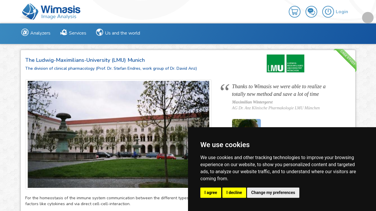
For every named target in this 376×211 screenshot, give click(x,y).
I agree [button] (210, 192)
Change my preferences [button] (273, 192)
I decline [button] (234, 192)
